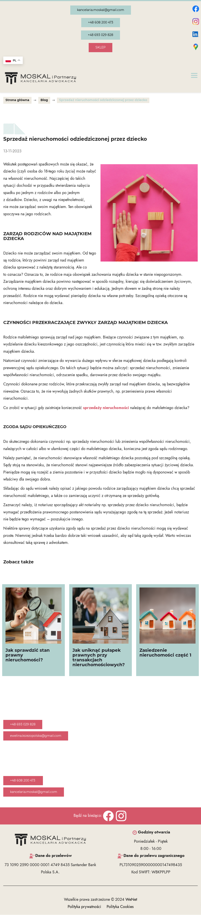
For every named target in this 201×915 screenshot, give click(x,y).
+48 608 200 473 (100, 22)
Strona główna (17, 100)
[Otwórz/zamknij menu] (194, 75)
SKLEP (100, 47)
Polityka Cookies (120, 907)
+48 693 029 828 (100, 35)
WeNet (131, 900)
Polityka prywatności (84, 907)
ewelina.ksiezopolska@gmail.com (35, 735)
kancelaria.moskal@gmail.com (100, 10)
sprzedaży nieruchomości (106, 408)
